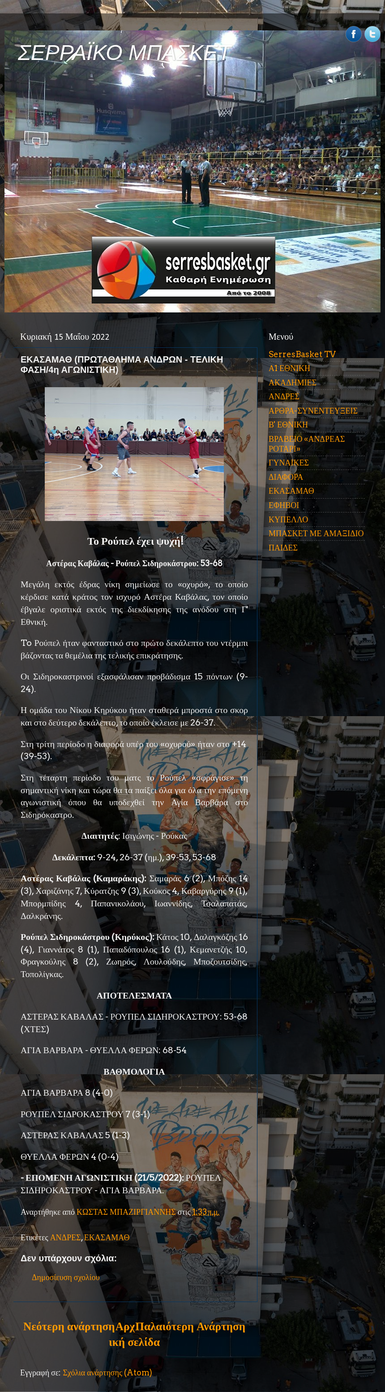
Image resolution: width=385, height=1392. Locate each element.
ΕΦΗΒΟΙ (284, 505)
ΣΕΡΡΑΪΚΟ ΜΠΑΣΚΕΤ (124, 52)
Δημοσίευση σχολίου (66, 1277)
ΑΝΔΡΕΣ (65, 1237)
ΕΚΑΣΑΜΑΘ (107, 1237)
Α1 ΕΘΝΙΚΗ (289, 368)
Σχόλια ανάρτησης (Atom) (107, 1372)
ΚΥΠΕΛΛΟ (288, 519)
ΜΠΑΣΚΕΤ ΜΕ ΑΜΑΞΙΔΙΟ (316, 533)
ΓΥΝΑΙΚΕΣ (289, 462)
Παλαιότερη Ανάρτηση (190, 1326)
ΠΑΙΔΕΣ (283, 547)
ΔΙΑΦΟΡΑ (286, 477)
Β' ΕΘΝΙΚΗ (288, 424)
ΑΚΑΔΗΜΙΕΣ (293, 382)
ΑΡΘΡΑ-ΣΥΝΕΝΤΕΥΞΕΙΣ (313, 410)
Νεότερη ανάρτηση (69, 1326)
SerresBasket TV (302, 354)
